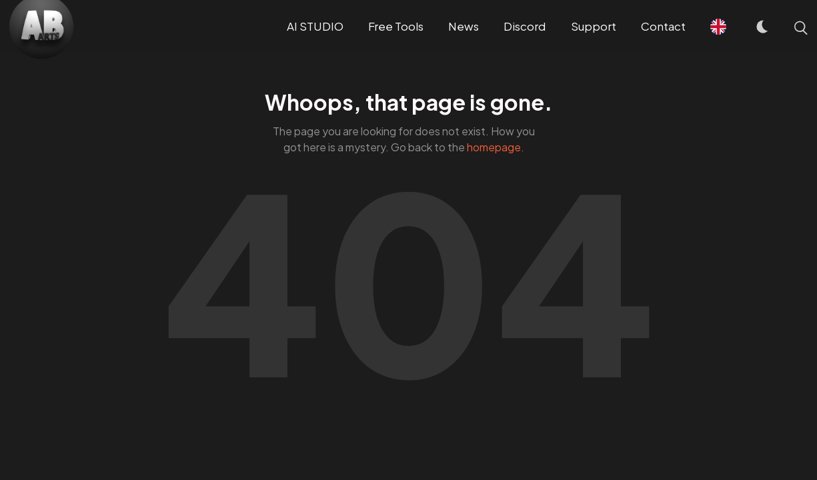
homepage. (495, 147)
